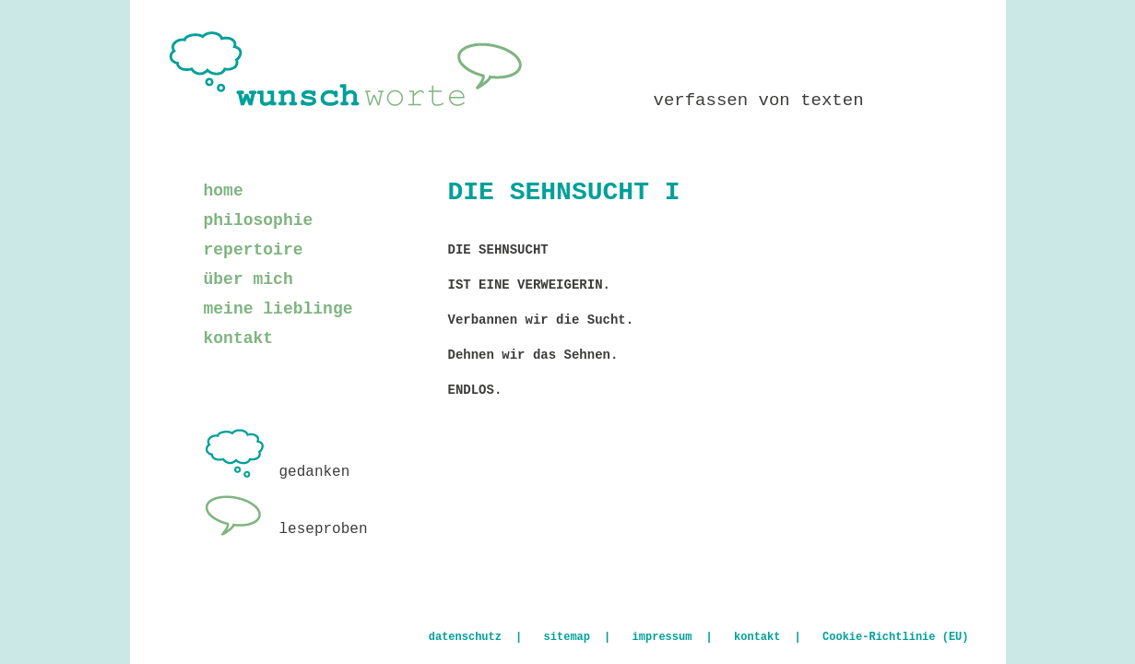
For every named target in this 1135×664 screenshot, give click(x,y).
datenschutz (465, 637)
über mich (248, 279)
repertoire (253, 250)
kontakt (239, 338)
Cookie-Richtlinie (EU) (895, 637)
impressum (662, 637)
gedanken (277, 472)
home (223, 191)
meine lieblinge (278, 309)
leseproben (286, 529)
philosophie (258, 220)
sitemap (567, 637)
